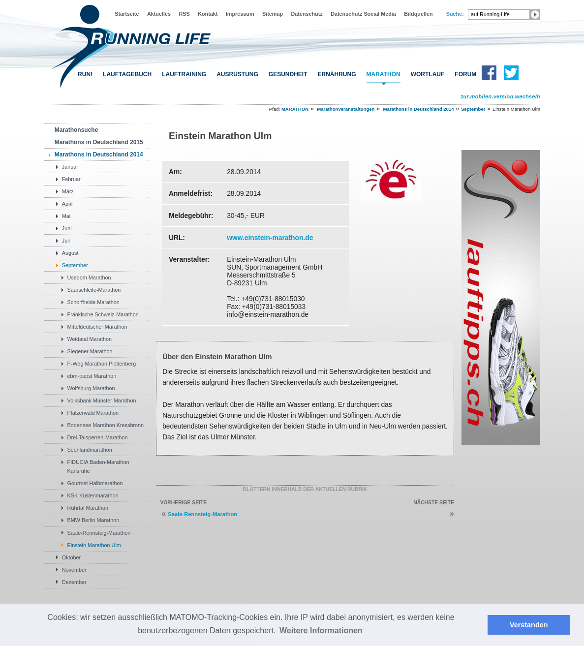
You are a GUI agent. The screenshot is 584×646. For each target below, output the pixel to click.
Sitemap (272, 14)
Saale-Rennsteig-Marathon (99, 533)
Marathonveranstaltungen (345, 109)
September (473, 109)
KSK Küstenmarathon (93, 495)
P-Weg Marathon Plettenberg (101, 364)
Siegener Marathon (90, 351)
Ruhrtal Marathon (87, 508)
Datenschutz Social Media (363, 14)
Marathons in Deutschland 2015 (99, 142)
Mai (66, 216)
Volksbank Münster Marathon (101, 400)
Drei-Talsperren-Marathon (97, 437)
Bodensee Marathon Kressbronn (105, 425)
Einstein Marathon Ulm (94, 545)
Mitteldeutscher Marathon (97, 327)
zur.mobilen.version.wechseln (500, 96)
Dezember (74, 582)
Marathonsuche (76, 129)
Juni (67, 228)
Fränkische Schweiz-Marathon (103, 314)
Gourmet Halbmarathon (95, 483)
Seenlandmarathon (89, 450)
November (74, 570)
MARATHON (383, 74)
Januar (70, 167)
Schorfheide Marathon (93, 302)
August (70, 253)
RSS (184, 14)
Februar (71, 179)
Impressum (240, 14)
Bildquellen (418, 14)
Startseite (127, 14)
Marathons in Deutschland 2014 (418, 109)
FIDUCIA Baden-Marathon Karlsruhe (98, 466)
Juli (66, 241)
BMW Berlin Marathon (93, 520)
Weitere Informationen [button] (321, 630)
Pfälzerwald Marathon (93, 413)
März (68, 191)
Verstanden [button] (529, 625)
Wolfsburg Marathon (91, 388)
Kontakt (207, 14)
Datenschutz (307, 14)
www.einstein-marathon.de (270, 238)
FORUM (465, 74)
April (67, 204)
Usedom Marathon (89, 277)
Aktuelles (159, 14)
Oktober (71, 557)
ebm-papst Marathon (92, 376)
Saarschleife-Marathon (94, 290)
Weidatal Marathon (89, 339)
